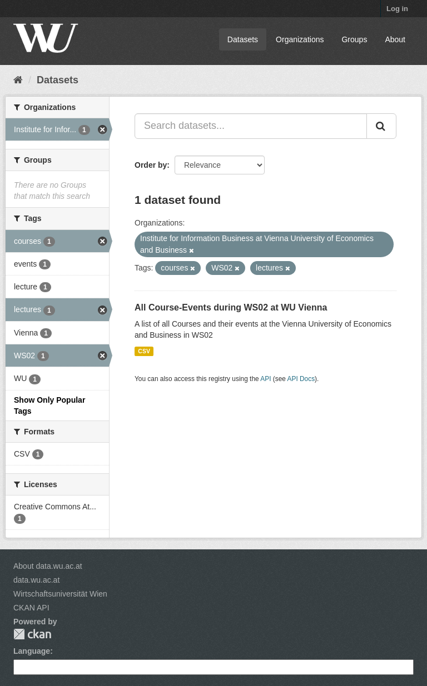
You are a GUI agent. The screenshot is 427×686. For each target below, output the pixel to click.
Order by (151, 165)
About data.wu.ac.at (47, 566)
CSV (144, 351)
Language (31, 651)
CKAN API (31, 607)
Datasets (242, 39)
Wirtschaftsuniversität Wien (60, 593)
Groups (354, 39)
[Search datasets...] (251, 126)
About (395, 39)
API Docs (301, 379)
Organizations (300, 39)
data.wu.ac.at (36, 579)
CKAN (32, 634)
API (265, 379)
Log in (397, 8)
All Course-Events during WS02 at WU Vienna (231, 307)
